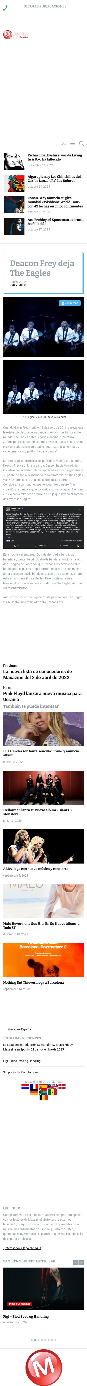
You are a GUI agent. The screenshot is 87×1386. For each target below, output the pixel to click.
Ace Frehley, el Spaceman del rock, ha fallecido (56, 222)
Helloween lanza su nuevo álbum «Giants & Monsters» (37, 812)
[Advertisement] (43, 92)
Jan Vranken (18, 284)
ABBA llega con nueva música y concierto (35, 869)
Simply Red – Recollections (20, 1072)
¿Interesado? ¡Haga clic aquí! (22, 1248)
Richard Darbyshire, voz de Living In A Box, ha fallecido (55, 157)
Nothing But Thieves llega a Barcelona (33, 982)
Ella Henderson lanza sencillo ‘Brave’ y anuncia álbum (41, 753)
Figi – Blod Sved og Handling (22, 1061)
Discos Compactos (19, 1303)
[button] (75, 1262)
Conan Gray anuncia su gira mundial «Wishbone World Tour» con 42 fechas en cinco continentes (55, 202)
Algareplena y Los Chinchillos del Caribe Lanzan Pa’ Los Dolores (54, 179)
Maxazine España (19, 1029)
